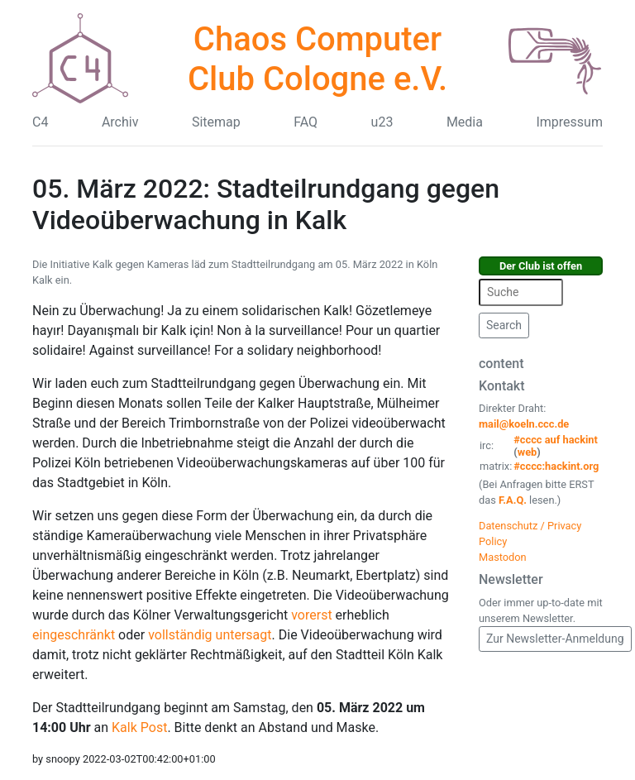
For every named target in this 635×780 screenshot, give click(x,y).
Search (504, 325)
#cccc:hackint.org (556, 466)
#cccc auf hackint (555, 439)
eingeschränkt (73, 635)
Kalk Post (139, 727)
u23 (382, 122)
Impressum (569, 122)
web (527, 452)
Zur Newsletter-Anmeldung (555, 638)
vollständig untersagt (209, 635)
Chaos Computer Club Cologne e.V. (317, 59)
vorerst (311, 615)
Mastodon (503, 557)
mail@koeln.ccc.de (524, 424)
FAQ (306, 122)
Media (464, 122)
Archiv (120, 122)
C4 (40, 122)
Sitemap (216, 122)
